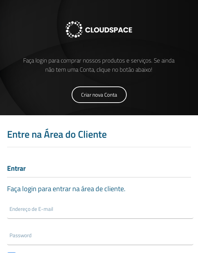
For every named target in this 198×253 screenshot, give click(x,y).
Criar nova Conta (99, 95)
